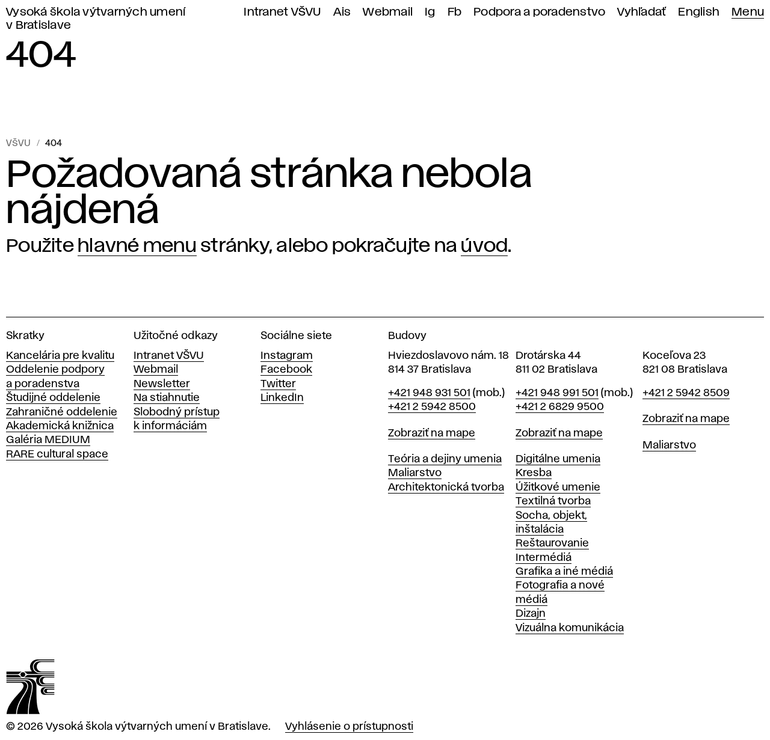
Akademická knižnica (60, 426)
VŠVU (18, 143)
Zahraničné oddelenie (61, 412)
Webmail (388, 12)
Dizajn (531, 614)
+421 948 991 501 (557, 393)
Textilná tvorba (553, 501)
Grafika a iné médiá (564, 571)
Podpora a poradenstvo (539, 12)
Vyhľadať (641, 12)
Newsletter (162, 384)
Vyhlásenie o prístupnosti (349, 727)
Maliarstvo (415, 473)
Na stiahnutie (167, 398)
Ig (430, 12)
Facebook (286, 370)
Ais (342, 12)
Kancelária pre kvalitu (60, 356)
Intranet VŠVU (282, 12)
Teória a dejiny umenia (445, 459)
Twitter (278, 384)
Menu (748, 12)
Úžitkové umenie (558, 487)
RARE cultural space (57, 454)
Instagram (286, 356)
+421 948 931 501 (429, 393)
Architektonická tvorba (446, 487)
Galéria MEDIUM (48, 440)
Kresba (534, 473)
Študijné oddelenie (53, 398)
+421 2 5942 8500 (432, 407)
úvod (484, 246)
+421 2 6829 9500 (560, 407)
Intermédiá (543, 558)
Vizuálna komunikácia (570, 628)
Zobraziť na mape (431, 433)
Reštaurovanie (552, 543)
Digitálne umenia (558, 459)
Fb (455, 12)
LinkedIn (282, 398)
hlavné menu (137, 246)
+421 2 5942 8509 (686, 393)
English (698, 12)
